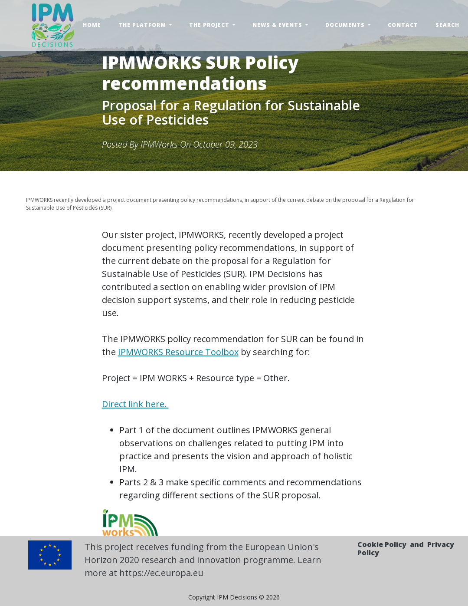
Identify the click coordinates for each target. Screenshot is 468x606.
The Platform (143, 25)
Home (92, 25)
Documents (346, 25)
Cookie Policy (381, 544)
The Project (210, 25)
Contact (403, 25)
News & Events (278, 25)
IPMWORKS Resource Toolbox (178, 352)
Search (447, 25)
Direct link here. (135, 404)
